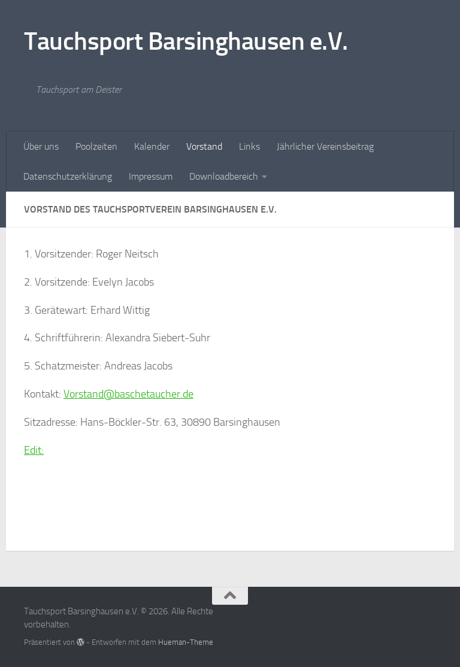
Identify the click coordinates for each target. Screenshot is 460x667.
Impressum (150, 176)
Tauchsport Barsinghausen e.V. (186, 41)
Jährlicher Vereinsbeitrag (325, 146)
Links (249, 146)
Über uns (41, 146)
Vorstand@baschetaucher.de (128, 394)
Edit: (34, 450)
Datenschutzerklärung (67, 176)
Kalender (152, 146)
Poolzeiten (96, 146)
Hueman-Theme (185, 642)
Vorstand (204, 146)
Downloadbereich (223, 176)
